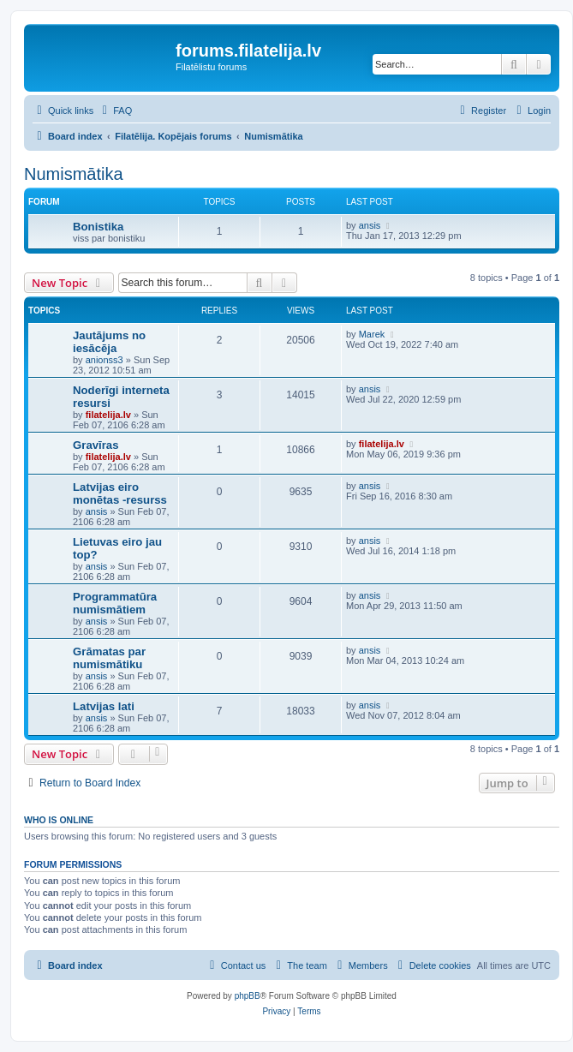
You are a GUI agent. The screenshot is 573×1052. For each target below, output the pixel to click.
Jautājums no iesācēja (109, 342)
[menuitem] (115, 110)
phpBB (247, 996)
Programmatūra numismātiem (115, 603)
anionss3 (104, 360)
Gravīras (96, 445)
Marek (372, 334)
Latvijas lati (103, 706)
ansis (370, 225)
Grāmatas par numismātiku (109, 658)
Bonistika (98, 226)
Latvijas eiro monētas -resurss (120, 493)
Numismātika (73, 173)
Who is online (58, 820)
